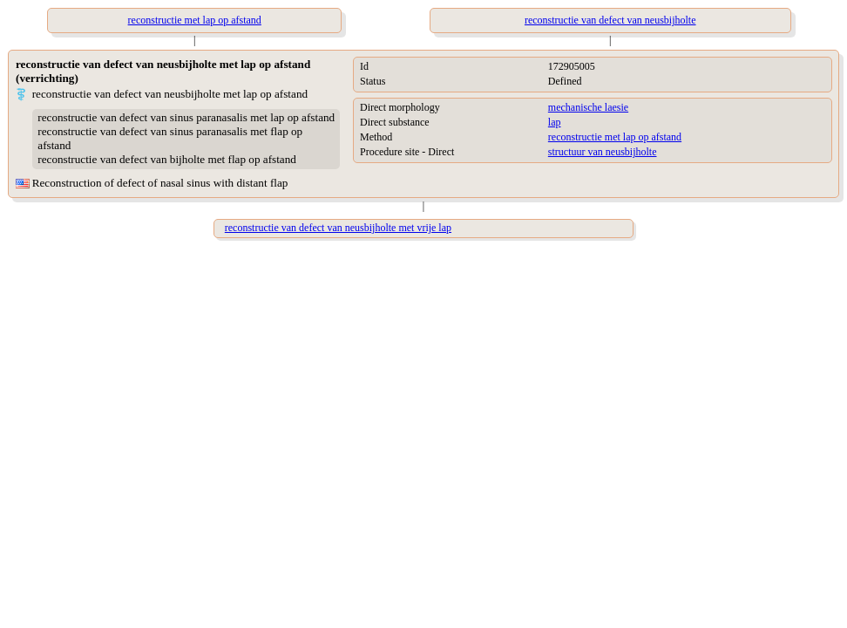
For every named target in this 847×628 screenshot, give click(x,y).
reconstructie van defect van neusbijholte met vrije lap (338, 228)
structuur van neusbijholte (602, 152)
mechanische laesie (588, 107)
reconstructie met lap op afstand (614, 137)
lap (554, 122)
